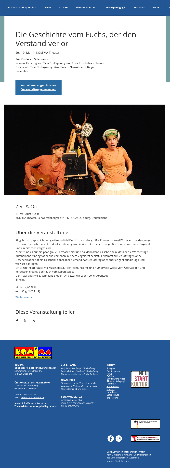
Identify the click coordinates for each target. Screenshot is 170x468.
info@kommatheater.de (32, 397)
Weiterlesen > (23, 297)
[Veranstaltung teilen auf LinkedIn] (33, 320)
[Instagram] (119, 438)
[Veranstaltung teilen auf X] (25, 320)
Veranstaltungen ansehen (38, 89)
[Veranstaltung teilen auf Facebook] (17, 320)
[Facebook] (110, 438)
